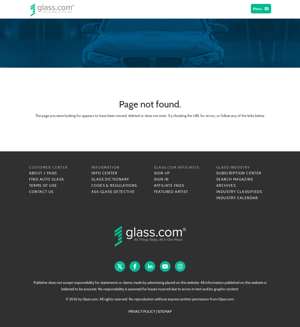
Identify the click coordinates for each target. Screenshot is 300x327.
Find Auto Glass (46, 179)
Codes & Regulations (114, 185)
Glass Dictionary (110, 179)
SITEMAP (165, 311)
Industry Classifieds (239, 191)
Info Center (104, 173)
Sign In (161, 179)
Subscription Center (238, 173)
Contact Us (41, 191)
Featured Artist (171, 191)
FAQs (52, 173)
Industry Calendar (237, 198)
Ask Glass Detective (113, 191)
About (35, 173)
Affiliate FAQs (169, 185)
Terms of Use (43, 185)
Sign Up (162, 173)
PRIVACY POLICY (141, 311)
